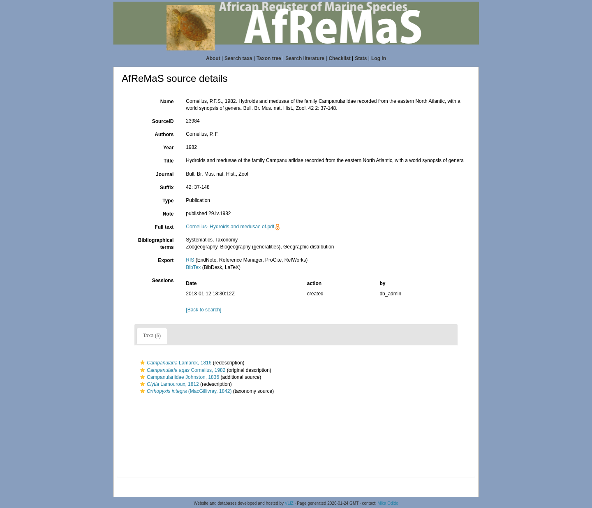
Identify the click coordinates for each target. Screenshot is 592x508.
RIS (190, 260)
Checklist (339, 58)
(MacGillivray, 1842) (185, 391)
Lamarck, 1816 (174, 363)
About (213, 58)
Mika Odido (387, 503)
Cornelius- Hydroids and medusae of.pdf (230, 227)
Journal (164, 174)
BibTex (193, 267)
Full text (164, 227)
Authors (164, 134)
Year (168, 148)
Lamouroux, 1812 (168, 384)
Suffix (166, 187)
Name (167, 101)
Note (168, 214)
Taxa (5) (152, 336)
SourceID (163, 121)
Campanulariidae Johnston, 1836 (178, 377)
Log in (378, 58)
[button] (142, 362)
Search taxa (238, 58)
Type (167, 201)
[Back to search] (203, 310)
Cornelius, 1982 (181, 370)
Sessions (163, 280)
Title (168, 161)
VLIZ (289, 503)
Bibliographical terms (156, 243)
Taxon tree (269, 58)
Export (165, 260)
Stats (361, 58)
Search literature (304, 58)
